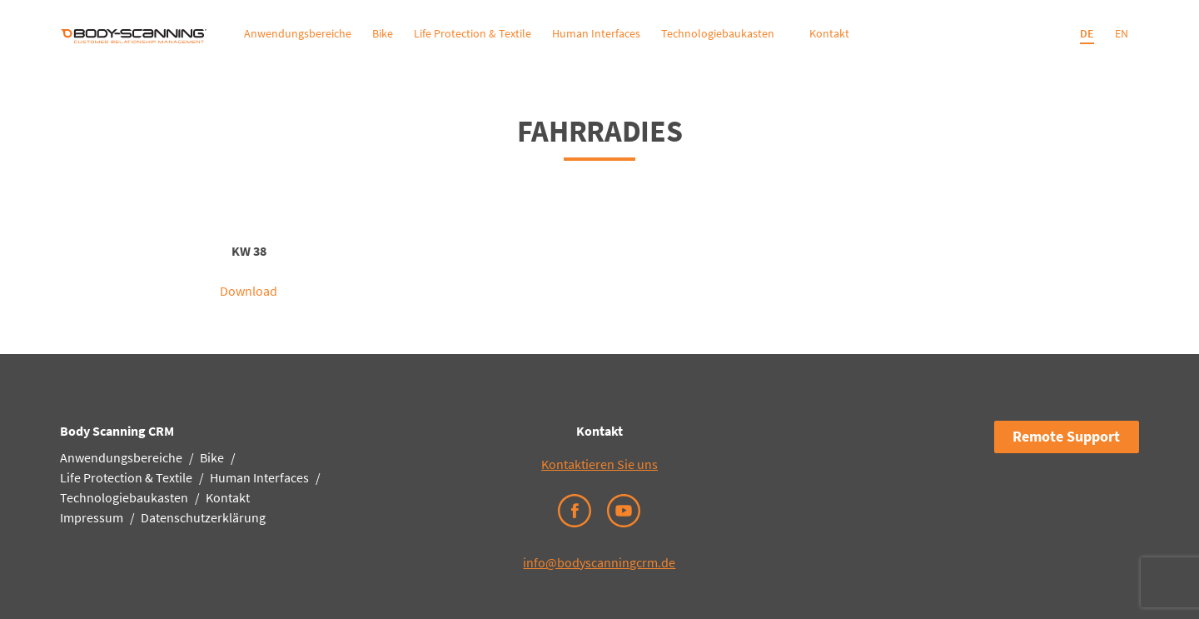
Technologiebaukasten (717, 33)
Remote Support (1066, 436)
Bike (382, 33)
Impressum (91, 517)
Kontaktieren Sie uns (599, 464)
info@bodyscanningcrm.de (599, 562)
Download (248, 290)
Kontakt (829, 33)
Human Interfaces (596, 33)
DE (1087, 33)
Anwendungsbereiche (297, 33)
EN (1121, 33)
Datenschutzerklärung (203, 517)
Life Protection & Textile (472, 33)
